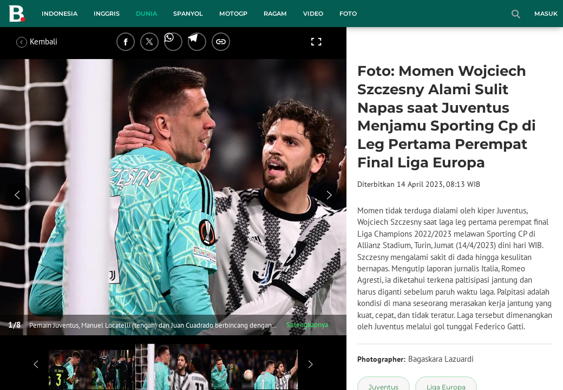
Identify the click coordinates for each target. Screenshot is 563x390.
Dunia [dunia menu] (146, 13)
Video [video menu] (313, 13)
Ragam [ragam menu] (275, 13)
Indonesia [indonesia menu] (59, 13)
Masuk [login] (546, 13)
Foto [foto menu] (348, 13)
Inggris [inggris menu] (107, 13)
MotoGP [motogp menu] (233, 13)
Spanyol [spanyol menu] (188, 13)
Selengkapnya (307, 324)
